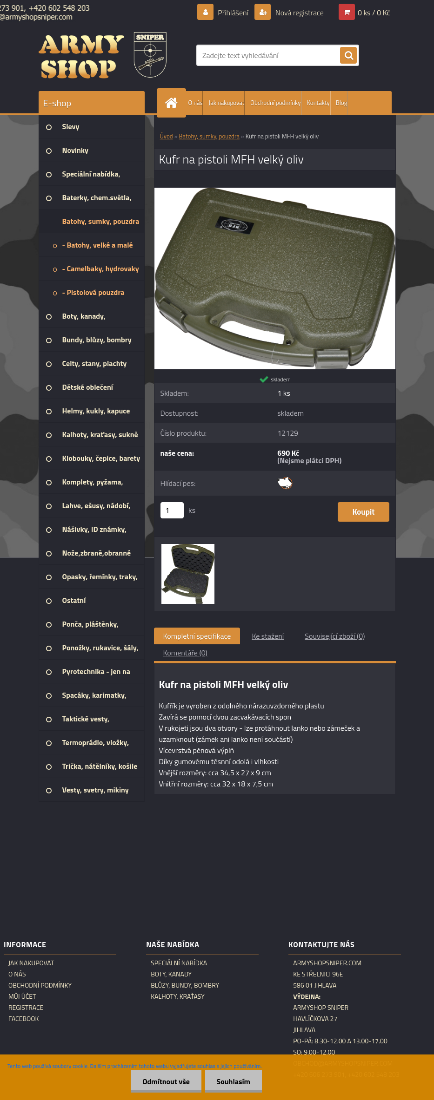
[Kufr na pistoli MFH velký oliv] (274, 191)
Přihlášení (233, 12)
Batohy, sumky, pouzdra (209, 136)
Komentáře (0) (185, 652)
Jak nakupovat (226, 102)
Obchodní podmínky (275, 102)
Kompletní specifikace (197, 636)
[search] (348, 56)
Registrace (25, 1007)
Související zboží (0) (335, 636)
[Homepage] (173, 103)
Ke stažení (268, 636)
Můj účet (22, 996)
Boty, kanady (171, 974)
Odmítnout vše (166, 1081)
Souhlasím (233, 1081)
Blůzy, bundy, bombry (185, 985)
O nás (195, 102)
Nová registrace (299, 12)
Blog (341, 102)
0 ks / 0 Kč (374, 12)
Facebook (23, 1018)
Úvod (166, 136)
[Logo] (103, 55)
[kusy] (172, 510)
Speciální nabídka (179, 963)
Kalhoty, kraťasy (178, 996)
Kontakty (318, 102)
